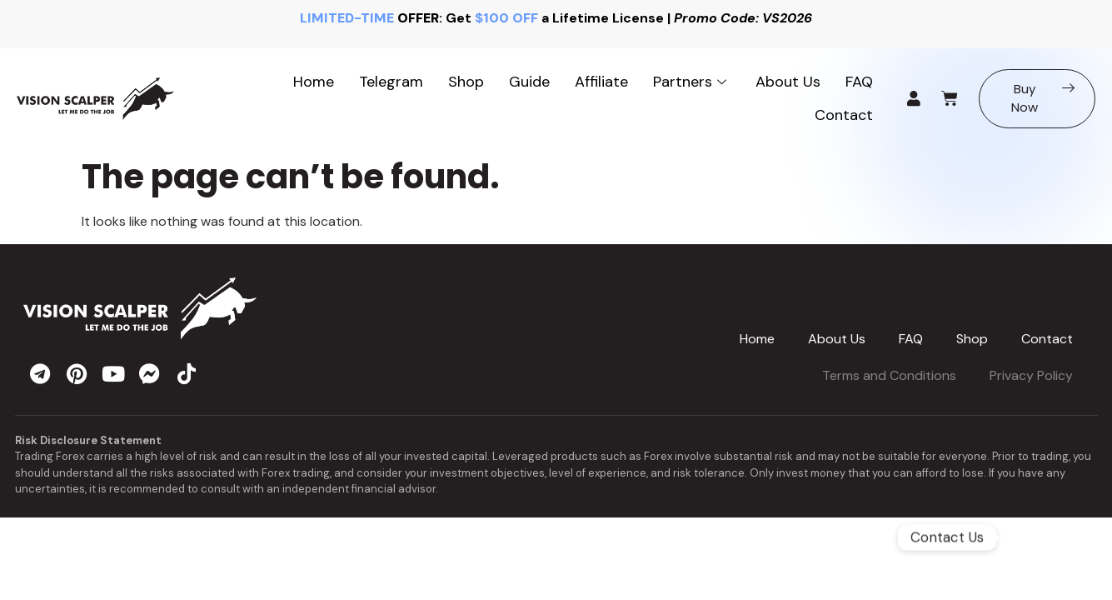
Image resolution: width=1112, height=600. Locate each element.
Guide (529, 82)
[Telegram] (1046, 537)
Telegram (391, 82)
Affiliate (601, 82)
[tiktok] (186, 373)
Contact (844, 115)
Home (313, 82)
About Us (787, 82)
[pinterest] (76, 373)
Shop (466, 82)
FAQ (859, 82)
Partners (692, 82)
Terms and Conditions (889, 375)
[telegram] (39, 373)
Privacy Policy (1031, 375)
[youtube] (113, 373)
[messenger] (149, 373)
